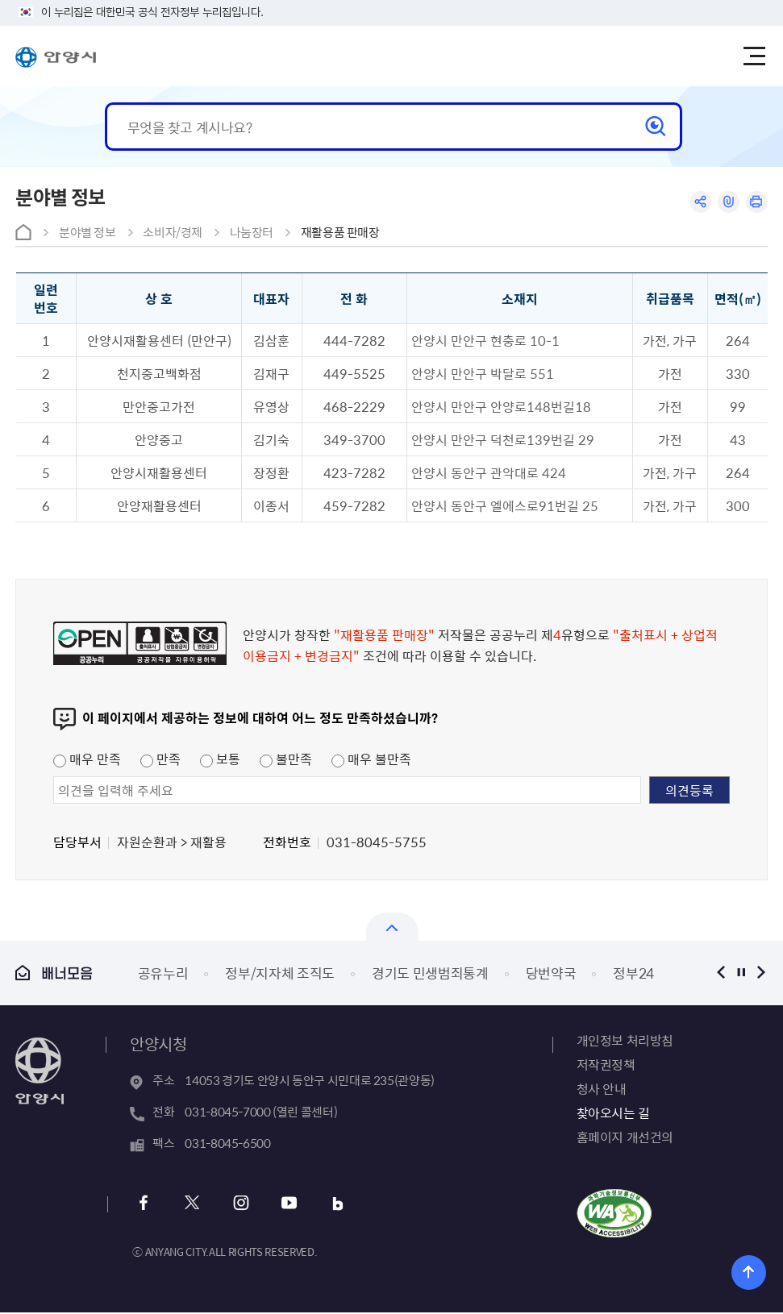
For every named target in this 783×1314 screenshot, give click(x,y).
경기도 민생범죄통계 (430, 973)
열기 (392, 927)
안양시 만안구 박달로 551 (482, 373)
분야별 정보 (87, 232)
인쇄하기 (756, 202)
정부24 (633, 973)
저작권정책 (606, 1064)
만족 (160, 758)
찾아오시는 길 (613, 1112)
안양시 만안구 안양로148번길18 (501, 406)
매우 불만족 (371, 758)
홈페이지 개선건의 (625, 1136)
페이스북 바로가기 (144, 1204)
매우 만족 (87, 758)
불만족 (286, 758)
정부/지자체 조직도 (280, 973)
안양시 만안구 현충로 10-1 (485, 340)
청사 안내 (602, 1088)
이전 (721, 973)
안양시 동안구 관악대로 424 (488, 472)
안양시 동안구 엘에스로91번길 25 (504, 505)
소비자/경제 (172, 232)
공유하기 (696, 202)
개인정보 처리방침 (625, 1040)
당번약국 (551, 973)
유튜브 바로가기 (284, 1204)
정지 (741, 973)
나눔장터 (252, 232)
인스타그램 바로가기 (237, 1204)
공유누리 (163, 973)
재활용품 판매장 (340, 232)
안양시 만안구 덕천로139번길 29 (502, 439)
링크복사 (726, 202)
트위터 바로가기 (190, 1204)
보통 (220, 758)
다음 (762, 973)
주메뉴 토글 (756, 56)
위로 (749, 1272)
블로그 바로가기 (331, 1204)
